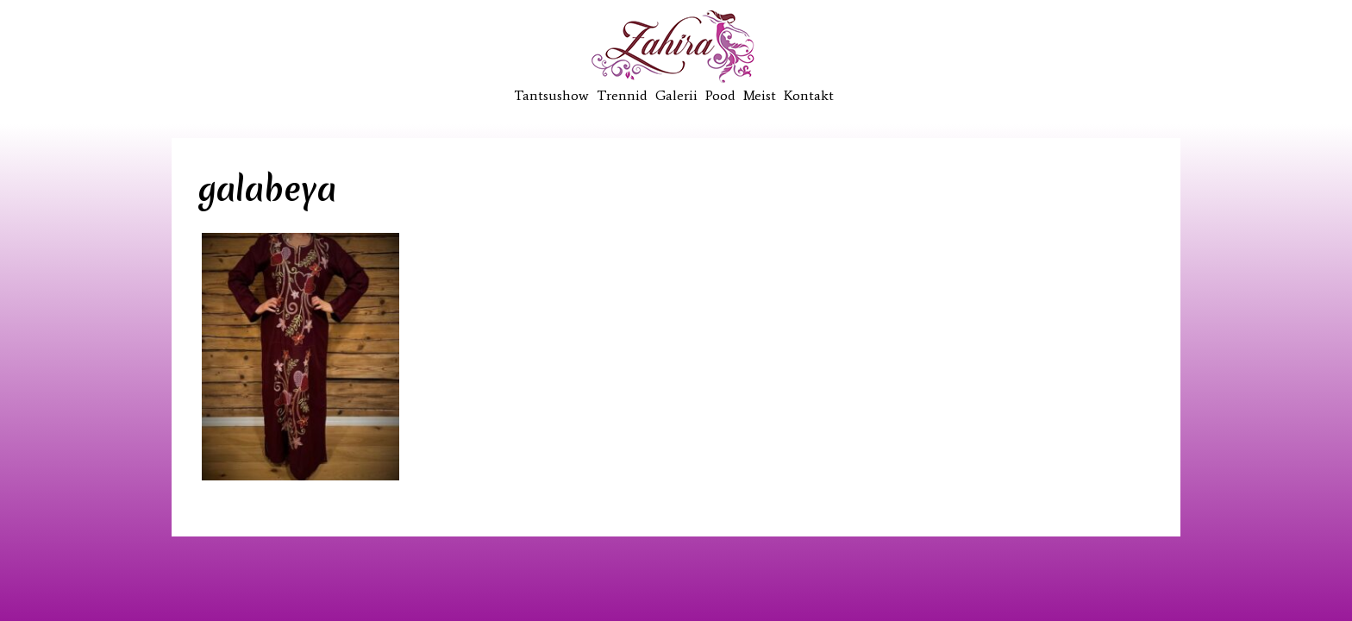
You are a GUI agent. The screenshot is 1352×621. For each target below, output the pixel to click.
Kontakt (809, 95)
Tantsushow (551, 95)
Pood (720, 95)
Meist (759, 95)
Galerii (676, 95)
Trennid (622, 95)
